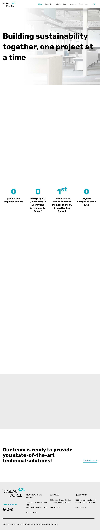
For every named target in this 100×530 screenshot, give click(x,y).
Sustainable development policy (47, 524)
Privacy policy (30, 524)
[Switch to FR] (94, 4)
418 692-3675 (80, 508)
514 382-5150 (31, 513)
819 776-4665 (55, 508)
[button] (42, 4)
